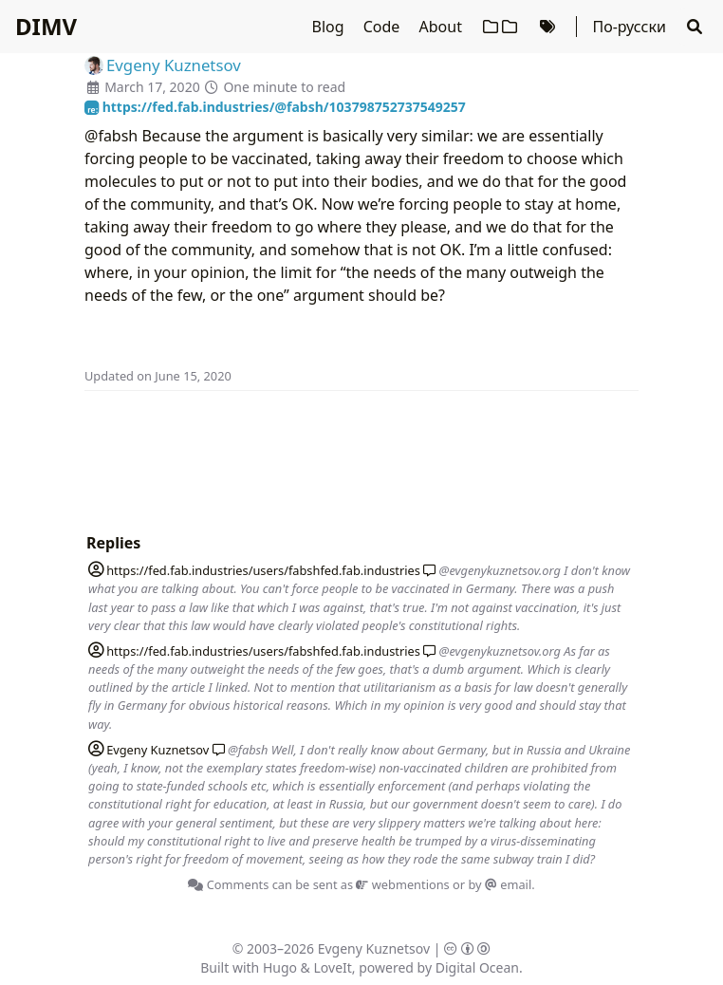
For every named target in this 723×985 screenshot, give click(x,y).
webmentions (402, 884)
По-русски (628, 26)
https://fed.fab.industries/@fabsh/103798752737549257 (275, 107)
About (443, 26)
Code (383, 26)
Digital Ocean (477, 967)
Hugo (280, 967)
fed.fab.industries (254, 570)
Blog (330, 26)
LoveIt (333, 967)
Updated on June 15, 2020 (158, 375)
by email (499, 884)
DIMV (46, 26)
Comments (228, 884)
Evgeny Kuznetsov (374, 948)
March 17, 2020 (152, 87)
